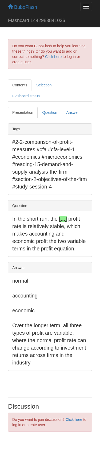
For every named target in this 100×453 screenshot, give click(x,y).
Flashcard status (26, 96)
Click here (53, 56)
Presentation (22, 112)
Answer (72, 112)
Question (49, 112)
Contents (19, 85)
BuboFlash (22, 7)
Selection (44, 85)
